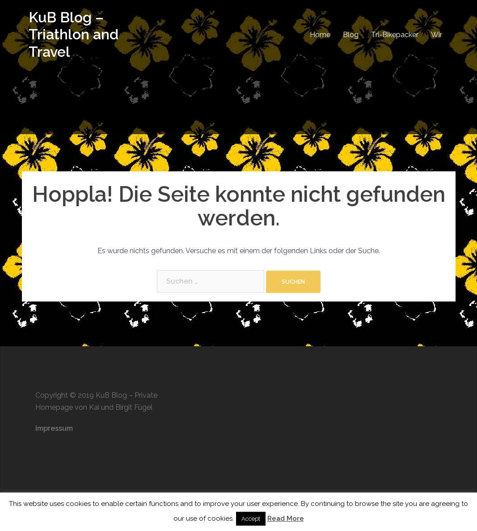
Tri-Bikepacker (394, 34)
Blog (351, 34)
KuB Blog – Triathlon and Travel (73, 34)
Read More (285, 518)
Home (320, 34)
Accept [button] (250, 518)
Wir (436, 34)
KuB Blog (111, 395)
